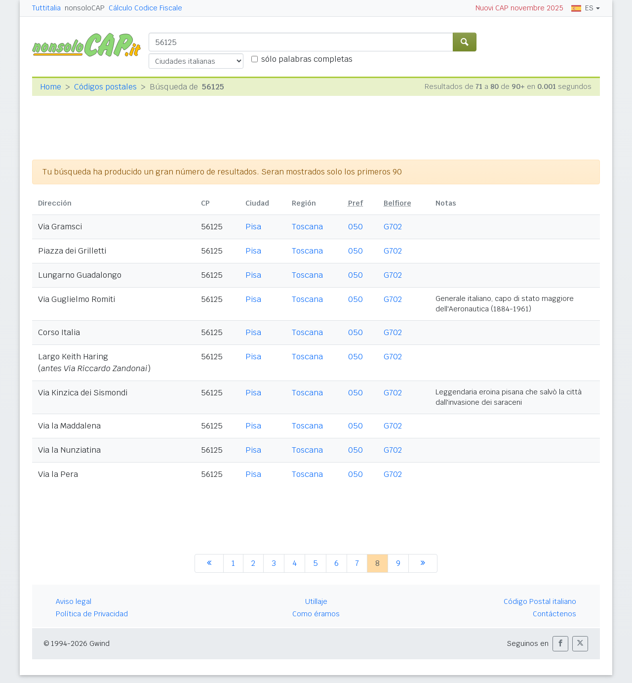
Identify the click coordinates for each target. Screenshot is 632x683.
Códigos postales (105, 87)
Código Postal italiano (540, 601)
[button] (560, 643)
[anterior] (209, 563)
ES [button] (582, 7)
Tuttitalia (46, 7)
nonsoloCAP (85, 7)
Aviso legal (73, 601)
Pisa (253, 226)
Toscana (307, 226)
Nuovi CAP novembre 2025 (519, 7)
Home (50, 87)
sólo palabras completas (307, 59)
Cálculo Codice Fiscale (145, 7)
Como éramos (316, 613)
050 (355, 226)
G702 (393, 226)
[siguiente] (422, 563)
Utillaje (316, 601)
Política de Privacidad (92, 613)
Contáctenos (554, 613)
